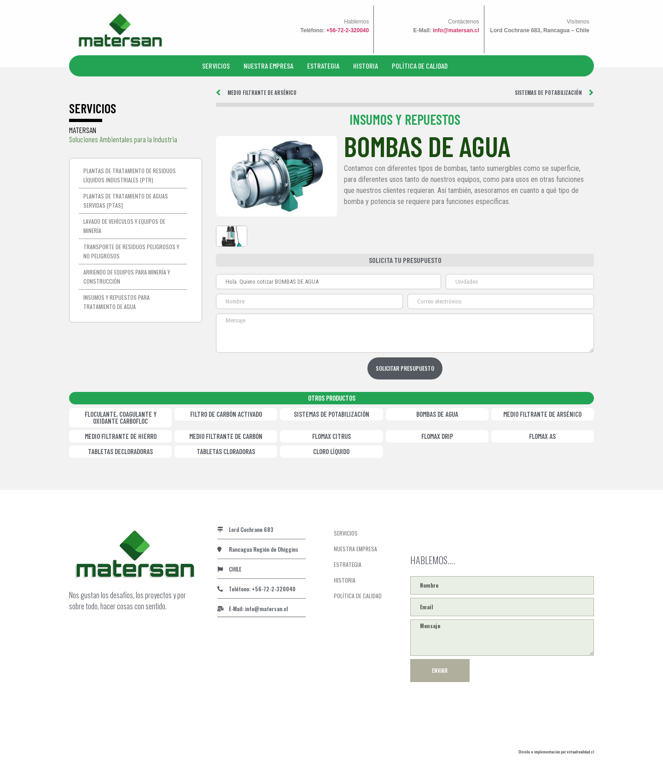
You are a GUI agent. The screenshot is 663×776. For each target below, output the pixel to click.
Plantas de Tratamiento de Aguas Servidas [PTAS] (125, 200)
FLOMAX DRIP (437, 435)
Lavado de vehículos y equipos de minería (124, 225)
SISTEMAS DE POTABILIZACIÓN (331, 413)
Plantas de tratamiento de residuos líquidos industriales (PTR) (129, 175)
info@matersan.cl (456, 30)
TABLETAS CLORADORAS (226, 450)
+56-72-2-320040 (347, 30)
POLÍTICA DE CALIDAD (420, 65)
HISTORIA (365, 65)
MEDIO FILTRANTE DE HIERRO (121, 435)
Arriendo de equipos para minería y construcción (126, 276)
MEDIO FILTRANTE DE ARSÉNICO (542, 413)
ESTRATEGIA (323, 65)
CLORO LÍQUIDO (331, 450)
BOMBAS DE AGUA (437, 413)
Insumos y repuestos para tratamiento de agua (116, 301)
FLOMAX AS (542, 435)
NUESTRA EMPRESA (268, 65)
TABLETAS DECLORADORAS (120, 450)
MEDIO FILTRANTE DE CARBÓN (225, 435)
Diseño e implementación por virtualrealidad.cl (556, 750)
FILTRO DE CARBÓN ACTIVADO (226, 413)
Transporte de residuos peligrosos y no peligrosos (131, 251)
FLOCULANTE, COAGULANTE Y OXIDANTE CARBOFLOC (121, 416)
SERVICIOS (216, 65)
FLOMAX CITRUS (331, 435)
